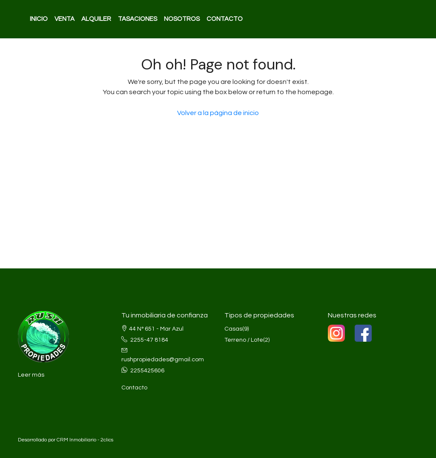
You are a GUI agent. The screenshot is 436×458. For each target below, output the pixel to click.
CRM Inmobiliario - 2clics (85, 440)
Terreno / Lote (243, 340)
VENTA (64, 19)
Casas (233, 329)
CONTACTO (225, 19)
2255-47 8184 (149, 340)
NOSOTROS (182, 19)
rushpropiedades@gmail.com (162, 360)
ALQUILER (96, 19)
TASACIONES (137, 19)
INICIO (39, 19)
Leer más (31, 375)
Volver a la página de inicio (218, 112)
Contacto (134, 388)
